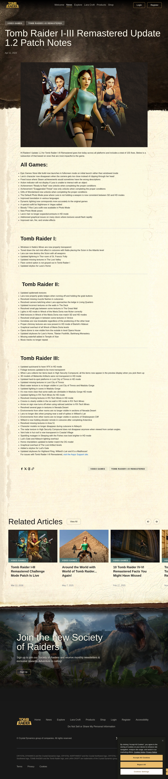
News (49, 719)
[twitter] (25, 468)
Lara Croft (75, 719)
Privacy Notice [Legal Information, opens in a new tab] (151, 765)
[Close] (163, 753)
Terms (19, 766)
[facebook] (22, 468)
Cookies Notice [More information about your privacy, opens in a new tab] (139, 765)
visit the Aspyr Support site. (75, 454)
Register (126, 719)
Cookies (43, 766)
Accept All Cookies (141, 770)
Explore (61, 719)
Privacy (31, 766)
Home (37, 719)
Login (114, 719)
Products (90, 719)
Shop (103, 719)
